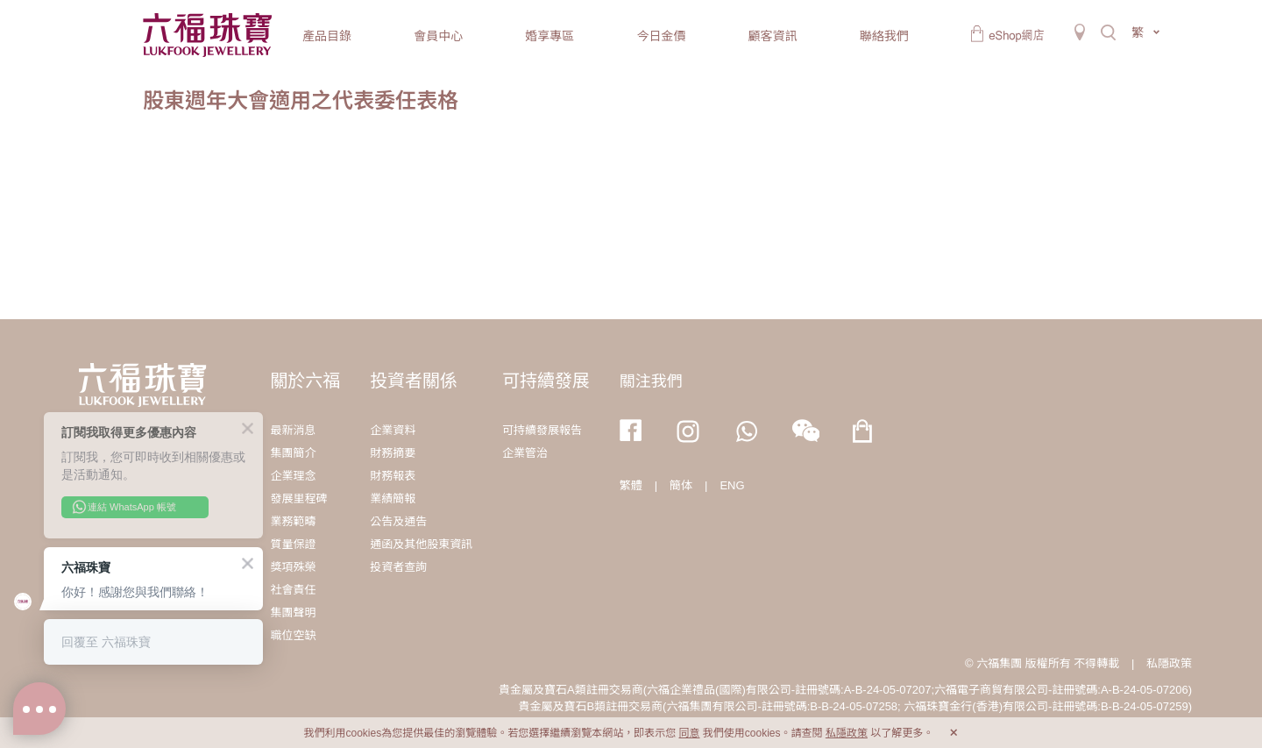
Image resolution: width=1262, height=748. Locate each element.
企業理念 (293, 475)
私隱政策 (1169, 663)
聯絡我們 (884, 36)
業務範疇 (293, 521)
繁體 (631, 485)
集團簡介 (293, 452)
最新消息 (293, 430)
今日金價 (660, 36)
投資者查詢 (398, 566)
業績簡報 (392, 498)
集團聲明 (293, 612)
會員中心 (438, 36)
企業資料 (392, 430)
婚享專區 (549, 36)
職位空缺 (293, 635)
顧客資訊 (773, 36)
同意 (688, 733)
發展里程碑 (298, 498)
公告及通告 (398, 521)
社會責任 (293, 589)
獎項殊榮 (293, 566)
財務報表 (392, 475)
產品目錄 (326, 36)
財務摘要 (392, 452)
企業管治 (525, 452)
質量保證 (293, 544)
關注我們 (651, 381)
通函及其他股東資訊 (421, 544)
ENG (732, 485)
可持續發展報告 (542, 430)
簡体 (681, 485)
